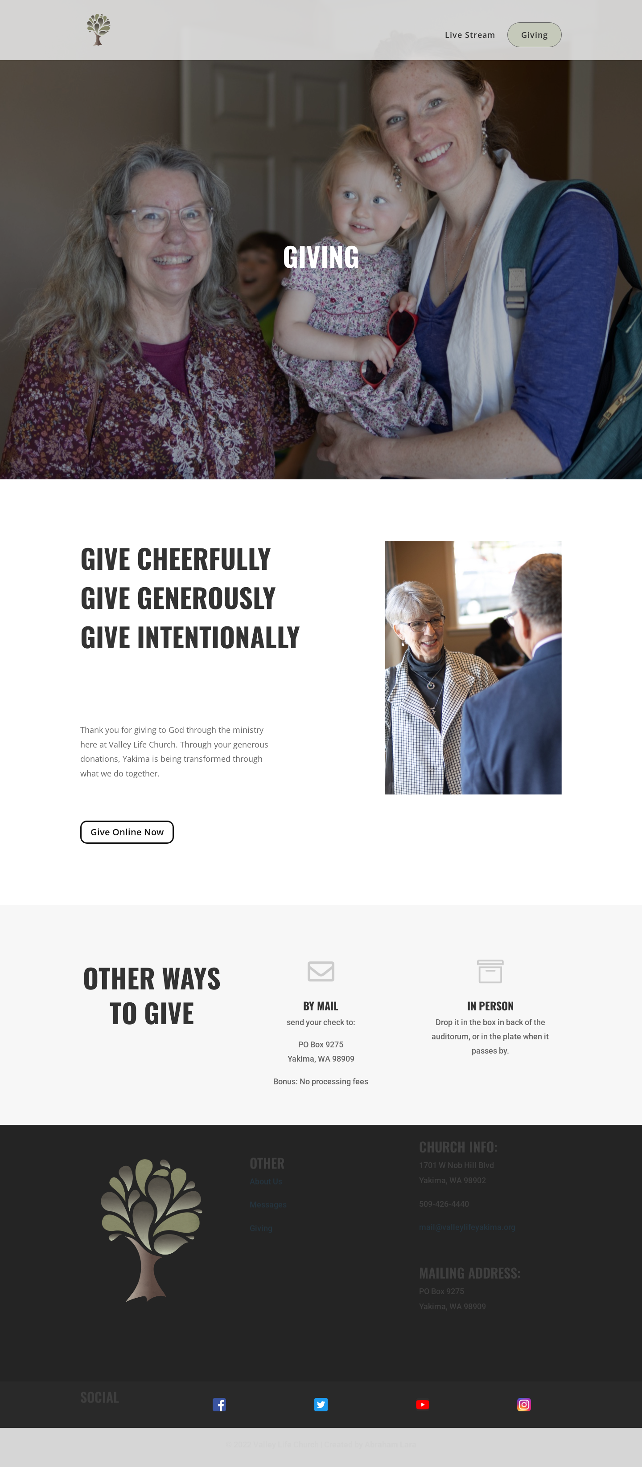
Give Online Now (127, 832)
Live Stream (470, 36)
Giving (534, 34)
